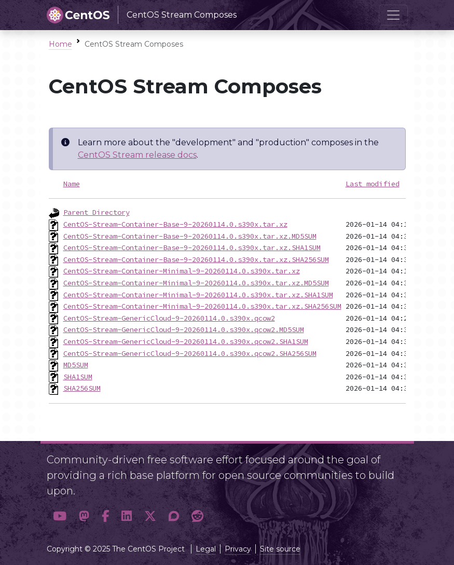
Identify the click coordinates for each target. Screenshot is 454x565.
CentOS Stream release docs (137, 155)
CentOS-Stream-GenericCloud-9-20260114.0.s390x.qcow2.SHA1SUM (185, 341)
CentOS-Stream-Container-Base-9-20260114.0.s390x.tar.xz (175, 224)
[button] (60, 516)
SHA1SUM (77, 376)
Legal (206, 549)
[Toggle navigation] (393, 15)
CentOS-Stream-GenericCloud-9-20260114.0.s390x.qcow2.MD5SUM (183, 329)
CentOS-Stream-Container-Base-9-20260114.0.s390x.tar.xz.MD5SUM (190, 236)
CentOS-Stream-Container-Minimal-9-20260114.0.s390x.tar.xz (181, 270)
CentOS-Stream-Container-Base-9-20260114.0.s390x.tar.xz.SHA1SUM (192, 247)
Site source (280, 549)
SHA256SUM (82, 388)
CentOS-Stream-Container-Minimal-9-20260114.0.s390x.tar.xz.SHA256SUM (202, 306)
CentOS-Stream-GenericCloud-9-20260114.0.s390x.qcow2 (169, 318)
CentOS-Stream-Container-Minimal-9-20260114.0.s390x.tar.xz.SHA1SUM (198, 294)
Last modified (373, 183)
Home (60, 44)
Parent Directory (96, 212)
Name (71, 183)
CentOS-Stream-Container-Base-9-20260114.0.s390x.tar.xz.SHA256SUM (196, 259)
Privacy (238, 549)
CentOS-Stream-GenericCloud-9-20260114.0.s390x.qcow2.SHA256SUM (190, 353)
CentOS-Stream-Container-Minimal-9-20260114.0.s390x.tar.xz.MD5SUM (196, 282)
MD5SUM (75, 364)
